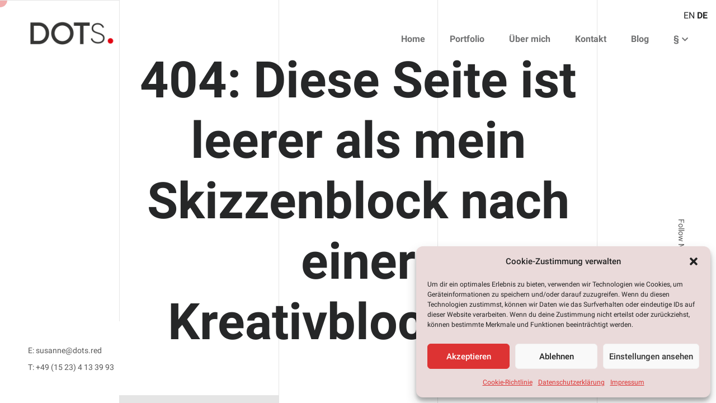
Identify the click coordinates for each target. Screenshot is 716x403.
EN (689, 15)
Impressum (627, 382)
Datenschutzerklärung (571, 382)
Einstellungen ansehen (651, 357)
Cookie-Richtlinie (508, 382)
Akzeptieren (468, 357)
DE (702, 15)
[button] (693, 261)
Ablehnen (556, 357)
